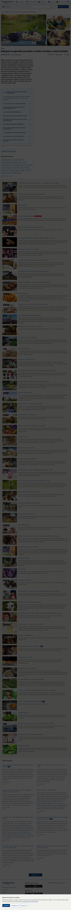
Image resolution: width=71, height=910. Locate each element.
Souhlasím (6, 905)
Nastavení (23, 905)
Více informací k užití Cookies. (30, 901)
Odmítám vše (15, 905)
